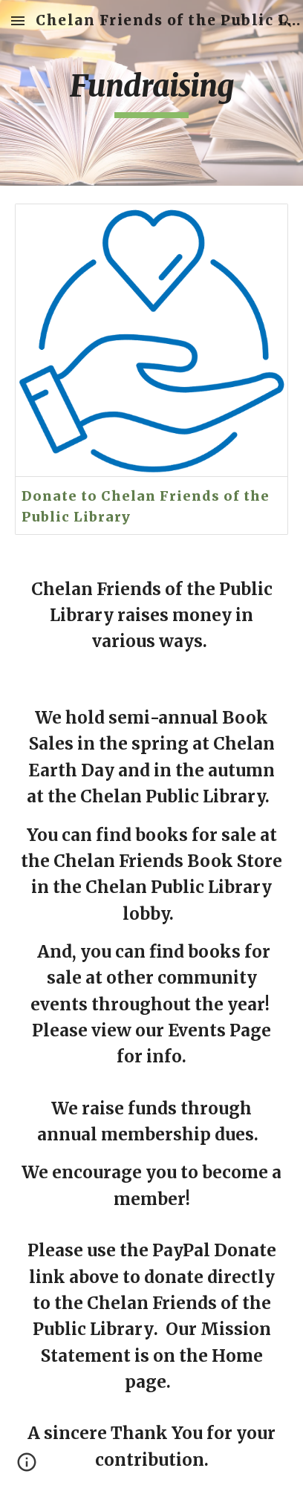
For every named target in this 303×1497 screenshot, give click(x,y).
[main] (151, 93)
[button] (18, 20)
